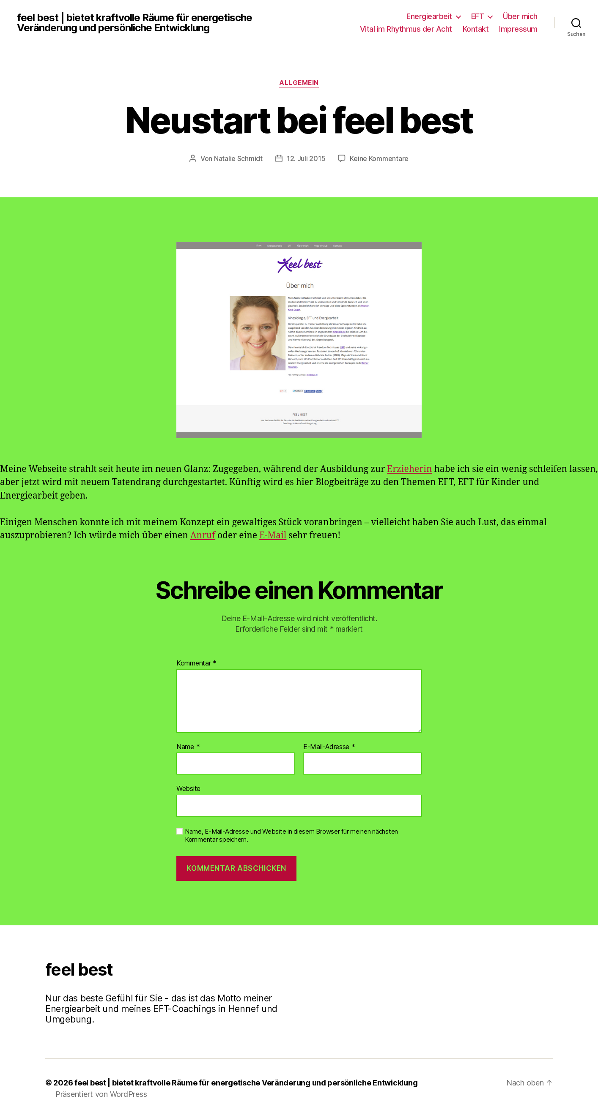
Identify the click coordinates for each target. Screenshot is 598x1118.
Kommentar (196, 663)
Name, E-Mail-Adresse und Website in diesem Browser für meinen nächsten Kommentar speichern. (291, 835)
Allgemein (299, 83)
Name (188, 747)
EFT (477, 16)
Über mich (520, 16)
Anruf (202, 535)
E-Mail (272, 535)
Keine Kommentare (379, 158)
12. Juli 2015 (306, 158)
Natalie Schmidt (238, 158)
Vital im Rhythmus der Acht (406, 29)
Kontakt (476, 29)
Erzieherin (409, 469)
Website (188, 788)
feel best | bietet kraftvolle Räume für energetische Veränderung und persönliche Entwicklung (134, 23)
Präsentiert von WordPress (101, 1094)
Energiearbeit (429, 16)
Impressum (518, 29)
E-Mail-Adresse (329, 747)
